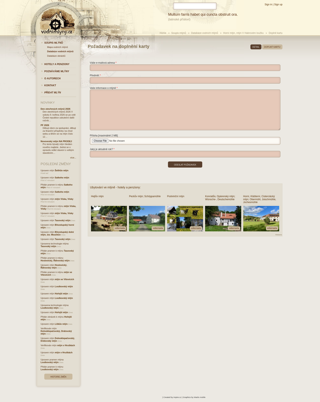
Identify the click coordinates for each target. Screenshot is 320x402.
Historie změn (58, 377)
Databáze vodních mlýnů (204, 33)
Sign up (278, 4)
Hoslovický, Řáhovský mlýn (55, 260)
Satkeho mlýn (62, 177)
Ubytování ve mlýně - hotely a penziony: (115, 187)
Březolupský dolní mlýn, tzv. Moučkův (57, 233)
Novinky (48, 102)
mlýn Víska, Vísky (64, 199)
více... (73, 157)
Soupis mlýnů (178, 33)
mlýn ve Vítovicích (64, 279)
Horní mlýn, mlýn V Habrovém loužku (243, 33)
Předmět (94, 75)
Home (163, 33)
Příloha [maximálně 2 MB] (104, 135)
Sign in (268, 4)
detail (255, 47)
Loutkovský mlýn (64, 286)
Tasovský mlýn (63, 220)
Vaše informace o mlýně (103, 88)
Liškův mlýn (61, 324)
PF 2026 (45, 125)
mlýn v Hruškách (66, 345)
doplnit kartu (272, 47)
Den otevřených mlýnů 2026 (55, 109)
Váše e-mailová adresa (102, 62)
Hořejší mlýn (61, 293)
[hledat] (195, 6)
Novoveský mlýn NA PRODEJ (56, 141)
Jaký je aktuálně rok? (101, 149)
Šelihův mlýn (62, 170)
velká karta (120, 228)
